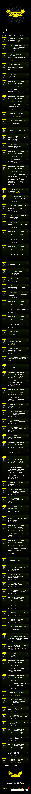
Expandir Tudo (20, 35)
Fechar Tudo (7, 35)
